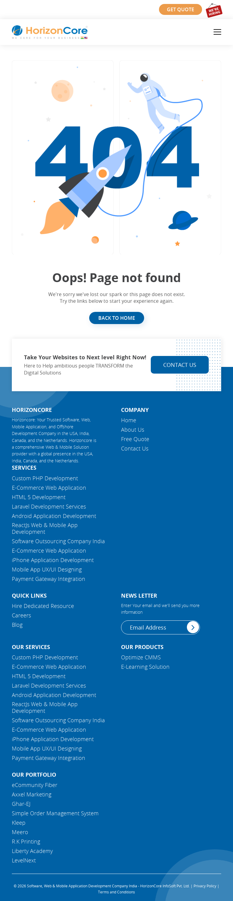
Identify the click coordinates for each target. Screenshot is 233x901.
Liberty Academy (32, 850)
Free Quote (135, 439)
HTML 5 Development (39, 497)
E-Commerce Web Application (49, 487)
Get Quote (180, 9)
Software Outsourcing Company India (58, 541)
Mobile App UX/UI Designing (47, 569)
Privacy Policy (205, 885)
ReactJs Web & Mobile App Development (45, 528)
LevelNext (24, 860)
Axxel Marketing (31, 794)
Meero (20, 832)
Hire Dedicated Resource (43, 605)
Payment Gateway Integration (48, 578)
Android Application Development (54, 516)
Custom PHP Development (45, 478)
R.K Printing (26, 841)
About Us (132, 429)
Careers (21, 615)
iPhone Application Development (53, 560)
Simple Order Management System (55, 813)
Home (128, 420)
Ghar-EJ (21, 803)
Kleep (18, 822)
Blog (17, 624)
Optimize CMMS (141, 657)
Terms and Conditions (116, 891)
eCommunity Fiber (34, 785)
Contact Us (179, 364)
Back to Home (116, 318)
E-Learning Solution (145, 666)
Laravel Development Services (49, 506)
